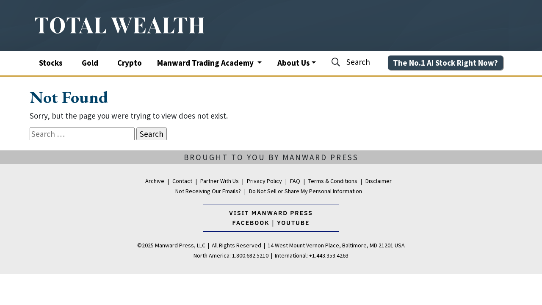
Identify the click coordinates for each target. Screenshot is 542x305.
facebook (252, 223)
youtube (293, 223)
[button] (297, 62)
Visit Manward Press (271, 213)
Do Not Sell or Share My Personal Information (305, 191)
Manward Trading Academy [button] (206, 63)
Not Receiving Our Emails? (208, 191)
